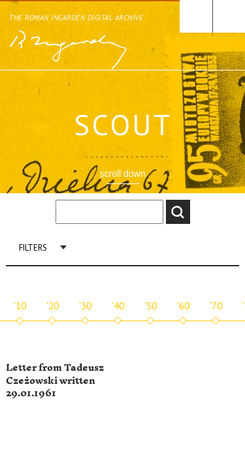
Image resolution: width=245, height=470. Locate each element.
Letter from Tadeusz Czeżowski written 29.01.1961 (55, 380)
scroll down (122, 173)
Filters (33, 247)
